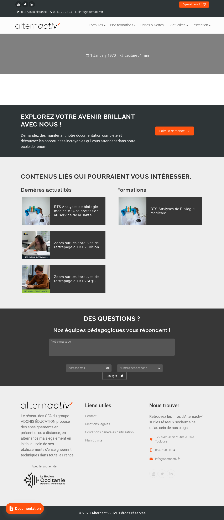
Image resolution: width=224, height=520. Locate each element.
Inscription (200, 25)
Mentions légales (97, 424)
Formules (96, 25)
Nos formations (121, 25)
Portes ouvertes (152, 25)
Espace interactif (194, 4)
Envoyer (115, 375)
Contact (91, 416)
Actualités (177, 25)
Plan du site (93, 440)
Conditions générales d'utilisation (109, 432)
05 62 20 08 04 (60, 12)
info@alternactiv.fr (88, 12)
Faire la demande (174, 131)
